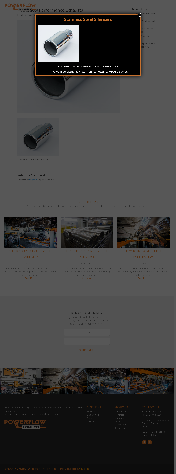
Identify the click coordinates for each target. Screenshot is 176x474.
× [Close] (140, 15)
